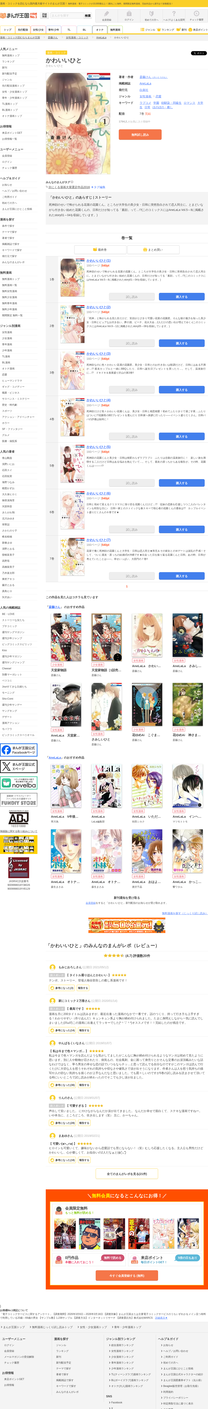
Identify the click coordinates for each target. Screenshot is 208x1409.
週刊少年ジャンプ (12, 638)
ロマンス (189, 103)
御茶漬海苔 (8, 500)
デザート (7, 716)
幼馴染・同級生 (171, 103)
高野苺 (6, 560)
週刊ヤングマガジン (13, 632)
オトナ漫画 (8, 368)
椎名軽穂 (7, 536)
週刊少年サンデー (12, 704)
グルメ (6, 435)
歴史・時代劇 (9, 404)
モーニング (8, 692)
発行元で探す (9, 256)
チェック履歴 (9, 167)
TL (69, 29)
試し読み (132, 296)
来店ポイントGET (12, 132)
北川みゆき (8, 518)
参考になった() (64, 988)
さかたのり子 (9, 530)
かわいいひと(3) (99, 353)
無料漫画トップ (11, 55)
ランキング (165, 29)
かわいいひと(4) (99, 400)
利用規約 (166, 1392)
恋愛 (4, 374)
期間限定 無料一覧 (12, 315)
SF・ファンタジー (12, 429)
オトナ (100, 29)
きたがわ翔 (8, 512)
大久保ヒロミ (9, 494)
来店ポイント (198, 29)
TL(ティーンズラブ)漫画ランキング (129, 1374)
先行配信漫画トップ (13, 85)
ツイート (201, 53)
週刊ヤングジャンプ (13, 662)
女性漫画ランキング (121, 1351)
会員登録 (7, 155)
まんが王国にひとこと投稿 (17, 209)
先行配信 (23, 29)
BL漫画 (6, 362)
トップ (7, 29)
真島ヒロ (7, 591)
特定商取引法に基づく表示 (176, 1403)
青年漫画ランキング (121, 1362)
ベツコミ (7, 680)
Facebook (115, 1402)
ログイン (7, 161)
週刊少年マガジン (12, 656)
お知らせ (7, 184)
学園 (156, 103)
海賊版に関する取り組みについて (18, 831)
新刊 (181, 29)
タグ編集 (99, 187)
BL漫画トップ (10, 109)
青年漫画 (7, 344)
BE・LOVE (8, 614)
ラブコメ (145, 103)
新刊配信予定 (9, 73)
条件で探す (8, 225)
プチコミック (9, 626)
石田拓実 (7, 476)
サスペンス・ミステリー (16, 398)
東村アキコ (8, 579)
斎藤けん (154, 77)
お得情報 (9, 1385)
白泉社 (144, 90)
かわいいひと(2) (99, 307)
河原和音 (7, 506)
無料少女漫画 (9, 297)
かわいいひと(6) (99, 493)
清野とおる (8, 548)
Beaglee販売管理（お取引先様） (180, 1386)
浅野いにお (8, 464)
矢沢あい (7, 597)
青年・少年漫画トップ (14, 97)
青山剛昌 (7, 458)
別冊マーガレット (12, 674)
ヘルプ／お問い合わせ (14, 190)
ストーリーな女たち (13, 620)
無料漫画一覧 (9, 285)
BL (84, 29)
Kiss (4, 650)
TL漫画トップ (9, 103)
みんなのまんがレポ (13, 262)
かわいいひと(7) (99, 540)
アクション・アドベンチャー (18, 417)
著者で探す (8, 238)
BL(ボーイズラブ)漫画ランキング (128, 1380)
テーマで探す (9, 231)
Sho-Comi (7, 698)
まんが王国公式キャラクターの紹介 (181, 1374)
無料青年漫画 (9, 303)
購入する (182, 296)
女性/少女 (38, 29)
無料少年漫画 (9, 309)
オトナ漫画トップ (12, 116)
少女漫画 (7, 338)
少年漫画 (7, 350)
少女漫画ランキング (121, 1357)
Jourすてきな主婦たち (14, 686)
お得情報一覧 (9, 138)
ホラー (6, 423)
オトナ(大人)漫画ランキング (125, 1386)
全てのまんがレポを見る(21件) (127, 1174)
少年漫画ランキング (121, 1368)
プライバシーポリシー (174, 1397)
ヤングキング (9, 710)
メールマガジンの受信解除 (19, 1356)
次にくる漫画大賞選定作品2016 (69, 187)
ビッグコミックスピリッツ (17, 644)
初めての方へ (9, 202)
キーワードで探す (12, 250)
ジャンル (147, 29)
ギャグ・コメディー (13, 386)
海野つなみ (8, 482)
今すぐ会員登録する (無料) (126, 1275)
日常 (147, 107)
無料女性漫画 (9, 291)
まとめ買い (153, 249)
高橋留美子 (8, 566)
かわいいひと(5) (99, 447)
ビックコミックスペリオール (18, 735)
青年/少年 (53, 29)
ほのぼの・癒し (162, 107)
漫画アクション (11, 722)
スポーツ (7, 410)
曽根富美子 (8, 554)
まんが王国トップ (12, 1327)
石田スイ (7, 470)
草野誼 (6, 524)
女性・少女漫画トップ (14, 91)
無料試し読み (140, 134)
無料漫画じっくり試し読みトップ (51, 1327)
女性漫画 (7, 332)
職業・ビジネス (11, 392)
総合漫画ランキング (121, 1345)
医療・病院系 (9, 441)
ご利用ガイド (9, 196)
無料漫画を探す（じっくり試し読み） (185, 913)
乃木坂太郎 (8, 573)
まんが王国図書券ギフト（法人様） (181, 1380)
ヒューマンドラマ (12, 380)
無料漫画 (115, 29)
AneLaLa (55, 757)
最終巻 (100, 249)
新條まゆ (7, 542)
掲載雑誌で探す (11, 244)
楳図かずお (8, 488)
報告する (83, 988)
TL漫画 (6, 356)
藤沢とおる (8, 585)
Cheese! (6, 668)
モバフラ (7, 729)
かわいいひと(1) (99, 260)
